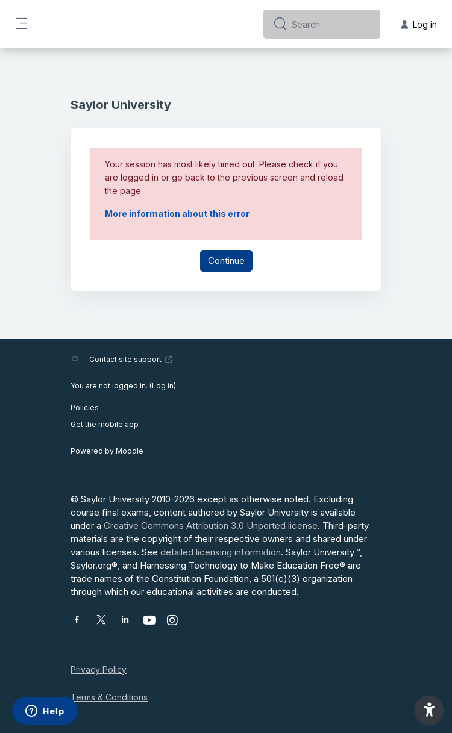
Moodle (129, 450)
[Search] (331, 24)
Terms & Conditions (109, 697)
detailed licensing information (220, 552)
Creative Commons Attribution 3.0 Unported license (211, 525)
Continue (226, 260)
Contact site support (131, 359)
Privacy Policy (99, 669)
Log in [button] (419, 24)
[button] (429, 710)
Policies (85, 407)
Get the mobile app (105, 424)
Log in (163, 385)
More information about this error (177, 213)
